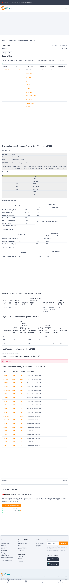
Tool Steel (3, 545)
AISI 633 (5, 438)
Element (20, 542)
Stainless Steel (23, 40)
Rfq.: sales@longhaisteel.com (11, 505)
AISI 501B (5, 401)
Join (21, 510)
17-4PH (64, 48)
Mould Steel (4, 550)
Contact (20, 558)
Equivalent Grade (22, 543)
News (19, 545)
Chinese (4, 2)
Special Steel (4, 559)
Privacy (20, 560)
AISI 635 (5, 431)
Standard (38, 547)
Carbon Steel (4, 547)
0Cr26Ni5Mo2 (30, 103)
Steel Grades (12, 40)
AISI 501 (5, 394)
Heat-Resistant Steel (6, 560)
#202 (10, 52)
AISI (13, 375)
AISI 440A (5, 379)
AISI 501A (5, 397)
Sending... (63, 543)
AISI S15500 (6, 420)
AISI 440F (5, 386)
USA (21, 375)
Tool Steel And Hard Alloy (7, 557)
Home (3, 40)
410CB (28, 107)
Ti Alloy (3, 552)
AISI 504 (5, 412)
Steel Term (21, 550)
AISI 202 (32, 40)
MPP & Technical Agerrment (40, 544)
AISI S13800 (6, 416)
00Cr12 (28, 85)
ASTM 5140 (29, 73)
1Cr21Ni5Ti (29, 92)
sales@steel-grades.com (27, 2)
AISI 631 (5, 434)
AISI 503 (5, 408)
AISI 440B (5, 383)
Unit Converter (22, 547)
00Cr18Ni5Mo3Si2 (31, 96)
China (21, 379)
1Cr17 (27, 81)
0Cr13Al (28, 88)
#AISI (4, 52)
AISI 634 (5, 445)
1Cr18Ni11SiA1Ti (30, 99)
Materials (3, 542)
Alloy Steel (3, 548)
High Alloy (3, 554)
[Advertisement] (34, 23)
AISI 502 (5, 405)
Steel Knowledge (22, 548)
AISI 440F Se (6, 390)
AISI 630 (5, 427)
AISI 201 (4, 48)
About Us (20, 556)
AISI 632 (5, 423)
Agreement (21, 561)
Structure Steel (5, 555)
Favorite (54, 45)
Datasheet (63, 45)
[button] (53, 559)
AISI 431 (5, 375)
